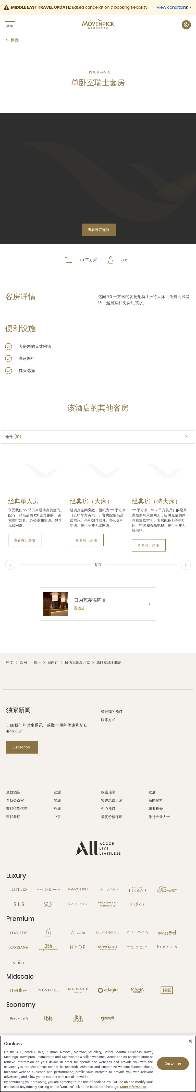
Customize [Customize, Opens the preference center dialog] (173, 1063)
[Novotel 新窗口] (48, 990)
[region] (98, 1063)
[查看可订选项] (99, 230)
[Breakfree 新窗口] (19, 1018)
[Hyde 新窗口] (78, 947)
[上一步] (10, 565)
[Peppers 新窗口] (167, 947)
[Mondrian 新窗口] (107, 932)
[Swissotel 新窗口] (167, 932)
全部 (13, 437)
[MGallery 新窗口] (48, 932)
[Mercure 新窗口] (78, 990)
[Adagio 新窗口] (107, 990)
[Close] (190, 1041)
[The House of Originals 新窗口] (107, 904)
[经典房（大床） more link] (91, 501)
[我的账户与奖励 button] (186, 24)
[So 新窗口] (48, 904)
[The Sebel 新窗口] (19, 962)
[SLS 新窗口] (19, 904)
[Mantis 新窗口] (19, 932)
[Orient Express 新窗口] (48, 889)
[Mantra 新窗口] (19, 990)
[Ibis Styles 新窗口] (78, 1018)
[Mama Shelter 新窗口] (137, 990)
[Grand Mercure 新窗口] (137, 947)
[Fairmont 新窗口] (167, 889)
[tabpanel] (98, 501)
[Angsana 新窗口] (19, 947)
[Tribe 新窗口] (167, 990)
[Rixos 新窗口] (137, 904)
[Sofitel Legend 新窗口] (137, 889)
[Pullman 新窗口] (137, 932)
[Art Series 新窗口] (78, 932)
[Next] (186, 565)
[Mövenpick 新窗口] (107, 947)
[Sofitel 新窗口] (78, 904)
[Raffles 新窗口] (19, 889)
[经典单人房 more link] (23, 501)
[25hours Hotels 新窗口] (48, 947)
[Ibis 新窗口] (48, 1018)
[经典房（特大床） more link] (156, 501)
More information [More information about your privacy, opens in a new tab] (133, 1087)
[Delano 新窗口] (107, 889)
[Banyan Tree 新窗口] (78, 889)
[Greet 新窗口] (107, 1018)
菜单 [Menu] (10, 26)
